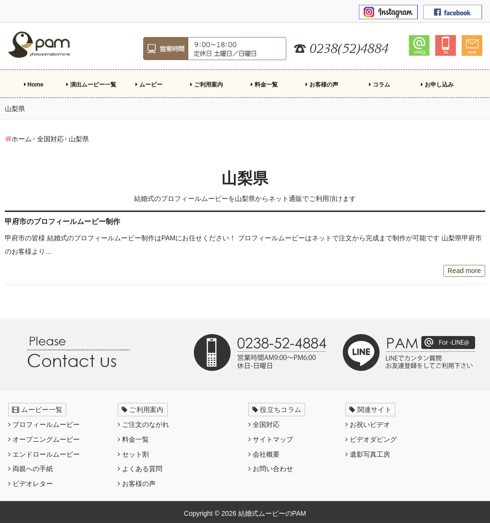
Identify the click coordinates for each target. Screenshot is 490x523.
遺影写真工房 (367, 454)
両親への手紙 (30, 469)
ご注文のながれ (143, 424)
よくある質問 (140, 469)
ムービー (148, 84)
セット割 (133, 454)
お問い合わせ (270, 469)
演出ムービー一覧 (91, 84)
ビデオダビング (371, 439)
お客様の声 (322, 84)
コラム (379, 84)
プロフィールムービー (44, 424)
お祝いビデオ (367, 424)
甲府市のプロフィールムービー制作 (62, 221)
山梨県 (245, 178)
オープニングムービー (44, 439)
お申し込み (437, 84)
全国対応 (264, 424)
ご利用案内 (206, 84)
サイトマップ (270, 439)
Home (34, 84)
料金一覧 (264, 84)
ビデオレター (30, 483)
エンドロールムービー (44, 454)
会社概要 (264, 454)
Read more (464, 270)
